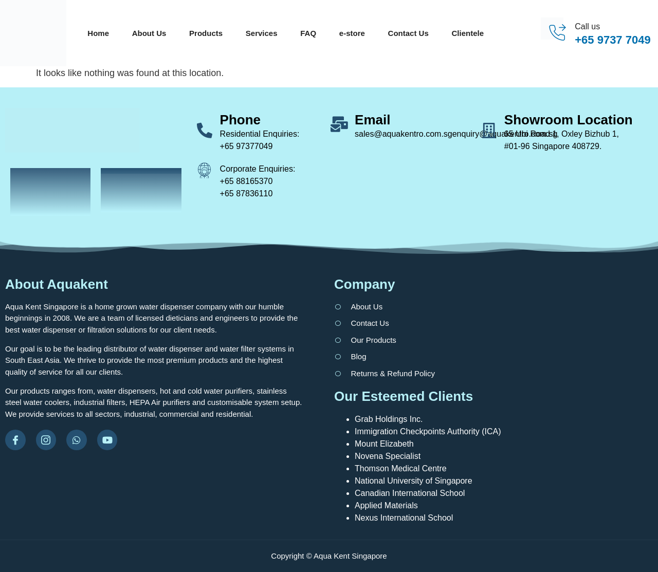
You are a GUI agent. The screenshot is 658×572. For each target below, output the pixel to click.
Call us (587, 26)
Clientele (468, 33)
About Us (149, 33)
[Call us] (557, 33)
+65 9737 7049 (612, 39)
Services (262, 33)
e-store (352, 33)
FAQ (308, 33)
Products (206, 33)
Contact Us (408, 33)
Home (98, 33)
